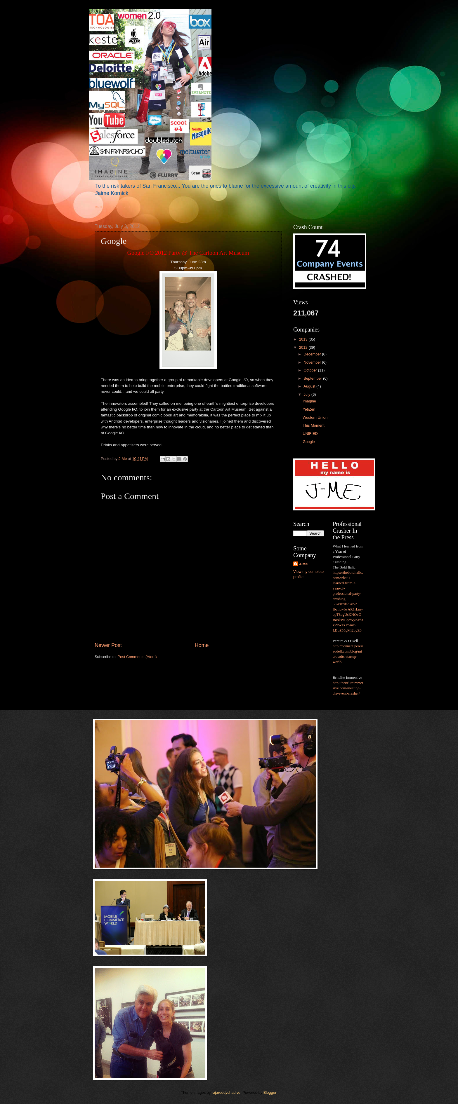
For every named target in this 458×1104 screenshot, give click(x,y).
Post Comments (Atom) (137, 657)
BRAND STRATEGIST (113, 207)
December (312, 354)
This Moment (313, 425)
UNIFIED (310, 433)
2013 (303, 339)
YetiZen (309, 409)
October (310, 370)
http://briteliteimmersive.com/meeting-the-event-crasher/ (348, 688)
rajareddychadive (226, 1092)
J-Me (303, 564)
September (313, 378)
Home (202, 645)
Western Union (315, 417)
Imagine (309, 401)
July (307, 394)
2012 (303, 347)
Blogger (269, 1092)
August (309, 386)
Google (309, 441)
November (312, 362)
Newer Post (108, 645)
